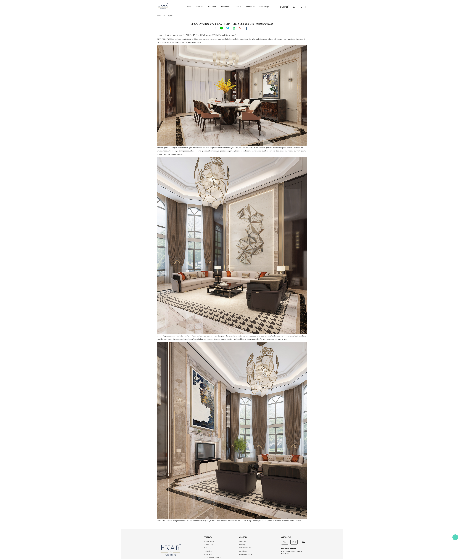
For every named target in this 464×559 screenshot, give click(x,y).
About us (237, 7)
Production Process (246, 554)
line (221, 28)
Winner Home (209, 541)
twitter (227, 28)
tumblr (246, 28)
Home (189, 7)
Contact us (250, 7)
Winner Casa (208, 545)
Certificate (243, 551)
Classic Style (264, 7)
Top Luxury (208, 554)
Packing (242, 545)
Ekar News (225, 7)
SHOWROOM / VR (245, 548)
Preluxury (207, 548)
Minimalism (208, 551)
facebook (215, 28)
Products (199, 7)
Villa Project (167, 16)
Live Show (212, 7)
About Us (242, 541)
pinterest (240, 28)
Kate (455, 537)
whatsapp (234, 28)
